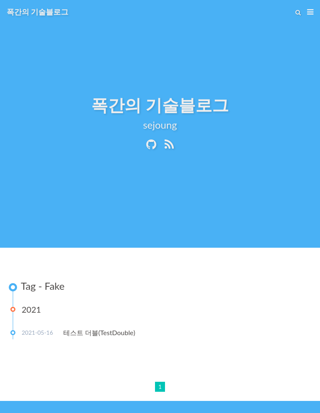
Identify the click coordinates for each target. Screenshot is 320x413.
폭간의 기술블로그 (37, 11)
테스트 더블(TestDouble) (99, 332)
